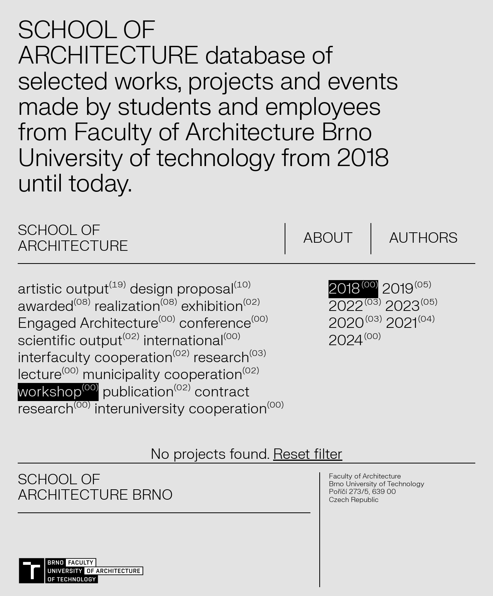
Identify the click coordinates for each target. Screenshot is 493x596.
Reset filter (307, 454)
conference (223, 323)
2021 (410, 323)
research (229, 358)
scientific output (78, 341)
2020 (355, 323)
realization (135, 306)
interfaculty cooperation (103, 358)
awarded (54, 306)
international (191, 341)
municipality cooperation (170, 375)
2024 (355, 341)
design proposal (190, 289)
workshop (58, 392)
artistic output (72, 289)
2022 (355, 306)
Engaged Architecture (96, 323)
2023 (411, 306)
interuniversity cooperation (189, 409)
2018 (353, 289)
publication (146, 392)
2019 (406, 289)
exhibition (220, 306)
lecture (48, 375)
